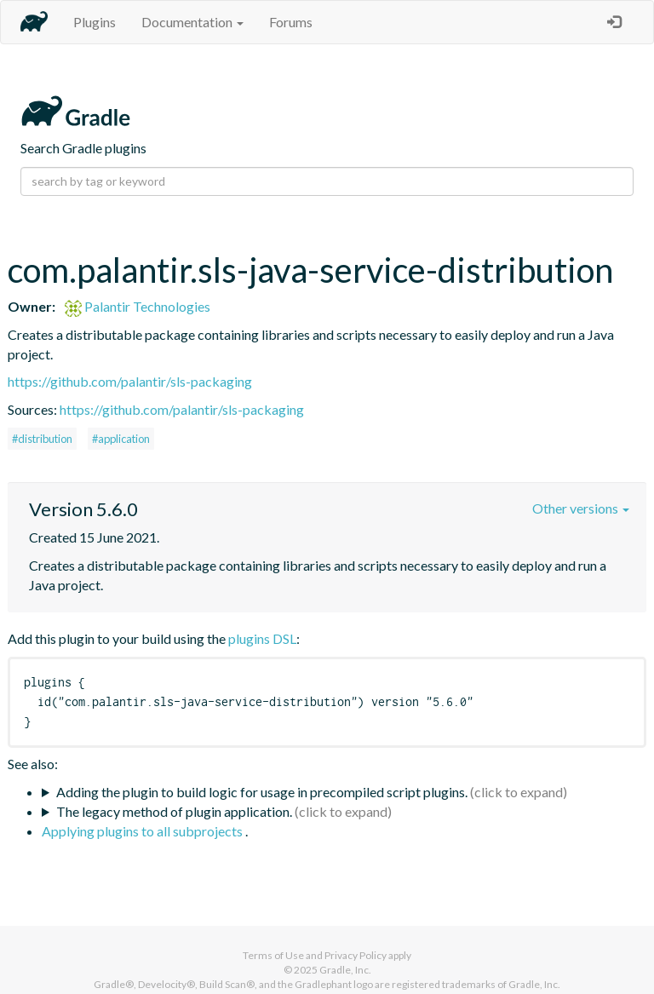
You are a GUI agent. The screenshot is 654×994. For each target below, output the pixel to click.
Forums (291, 22)
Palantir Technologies (137, 306)
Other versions (580, 508)
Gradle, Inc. (345, 969)
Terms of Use (273, 955)
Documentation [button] (192, 22)
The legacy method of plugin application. (174, 811)
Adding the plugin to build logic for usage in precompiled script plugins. (262, 792)
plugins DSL (262, 638)
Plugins (94, 22)
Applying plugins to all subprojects (143, 831)
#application (121, 438)
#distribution (42, 438)
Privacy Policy (355, 955)
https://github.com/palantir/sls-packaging (130, 381)
